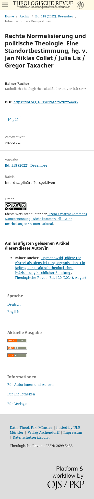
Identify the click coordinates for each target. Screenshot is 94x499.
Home (9, 16)
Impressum (72, 432)
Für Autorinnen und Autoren (31, 384)
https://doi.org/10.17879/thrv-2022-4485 (45, 102)
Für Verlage (17, 403)
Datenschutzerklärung (31, 437)
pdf (15, 119)
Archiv (25, 16)
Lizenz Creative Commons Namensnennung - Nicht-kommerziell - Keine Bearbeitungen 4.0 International (46, 219)
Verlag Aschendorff (43, 432)
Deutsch (14, 304)
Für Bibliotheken (21, 394)
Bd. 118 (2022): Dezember (54, 16)
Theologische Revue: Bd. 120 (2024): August (50, 277)
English (13, 311)
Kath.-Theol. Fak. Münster (31, 427)
